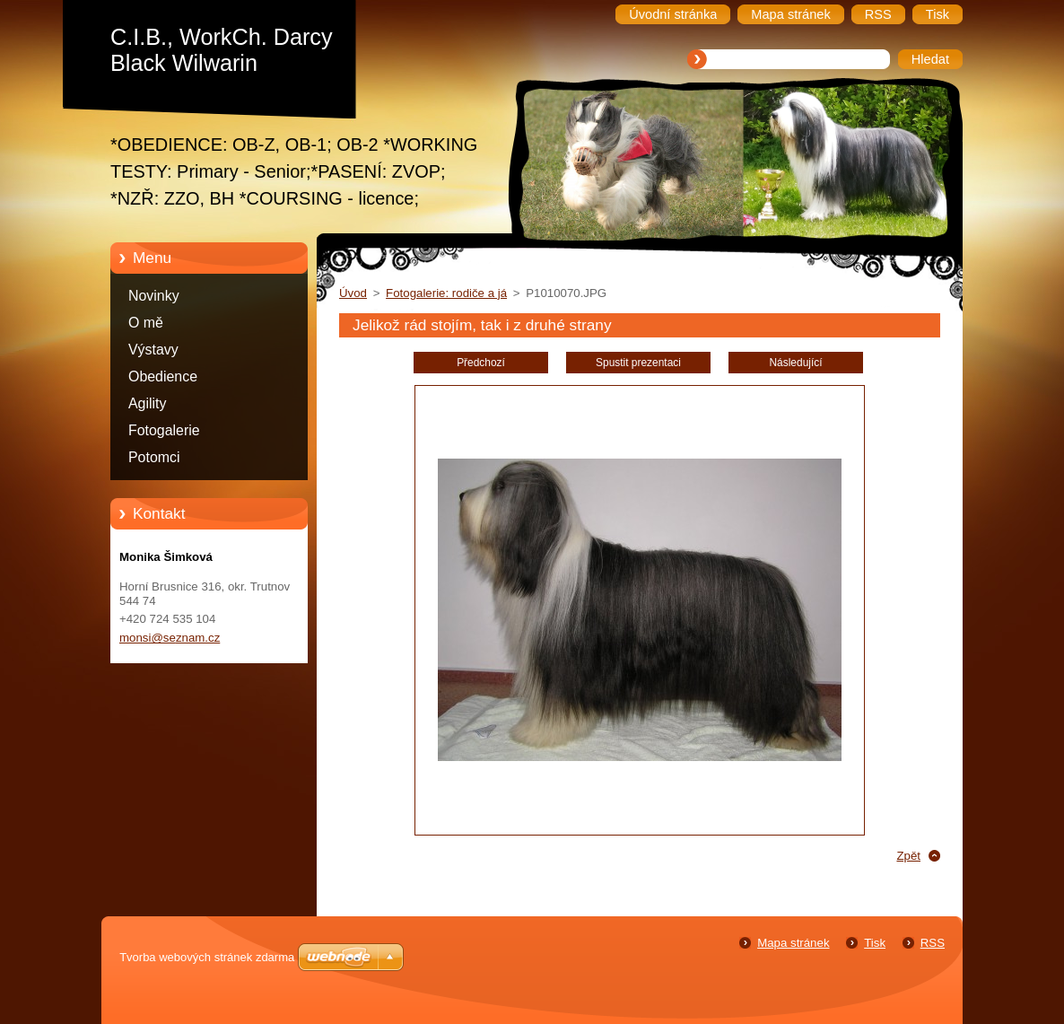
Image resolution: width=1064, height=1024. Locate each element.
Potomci (154, 457)
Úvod (353, 293)
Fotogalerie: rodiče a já (446, 293)
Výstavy (153, 349)
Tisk (874, 943)
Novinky (153, 295)
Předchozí (481, 362)
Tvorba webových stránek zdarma (206, 957)
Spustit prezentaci (638, 362)
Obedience (162, 376)
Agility (147, 403)
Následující (795, 362)
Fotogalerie (164, 430)
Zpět (908, 855)
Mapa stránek (793, 943)
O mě (145, 322)
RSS (932, 943)
